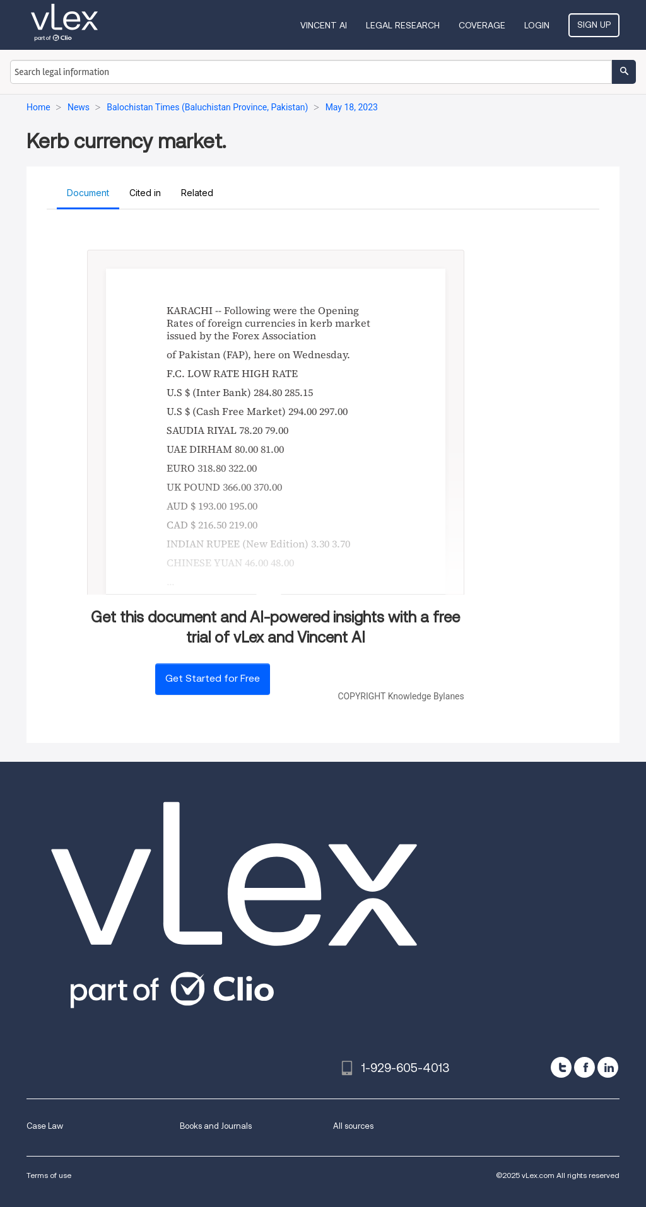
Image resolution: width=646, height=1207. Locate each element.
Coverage (482, 25)
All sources (353, 1126)
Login (536, 25)
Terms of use (48, 1175)
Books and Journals (216, 1126)
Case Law (44, 1126)
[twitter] (561, 1067)
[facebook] (584, 1067)
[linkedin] (607, 1067)
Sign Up (594, 25)
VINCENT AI (323, 25)
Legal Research (403, 25)
